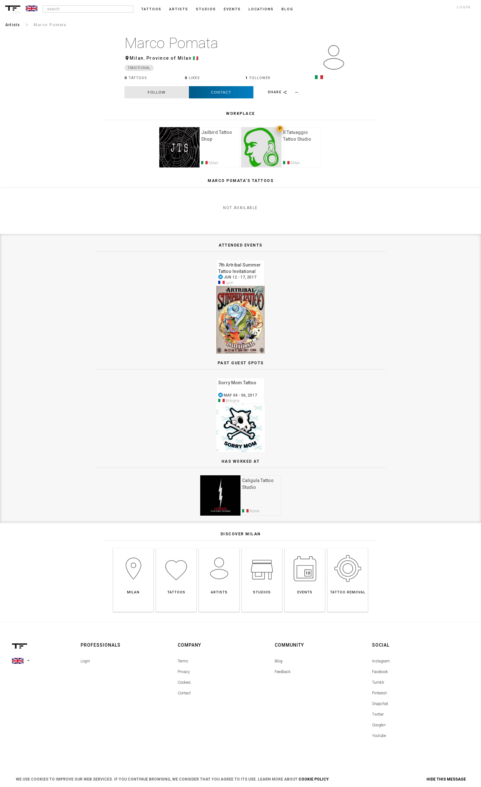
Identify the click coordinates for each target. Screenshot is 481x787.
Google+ (379, 730)
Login (85, 666)
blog (287, 9)
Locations (261, 9)
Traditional (139, 68)
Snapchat (380, 708)
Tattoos (151, 9)
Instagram (381, 666)
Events (232, 9)
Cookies (184, 687)
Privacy (184, 676)
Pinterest (379, 698)
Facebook (380, 676)
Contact (221, 92)
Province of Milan (169, 58)
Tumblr (378, 687)
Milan (137, 58)
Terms (183, 666)
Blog (278, 666)
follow (156, 92)
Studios (206, 9)
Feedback (282, 676)
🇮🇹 (196, 58)
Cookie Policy (314, 779)
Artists (178, 9)
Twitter (378, 719)
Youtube (379, 740)
